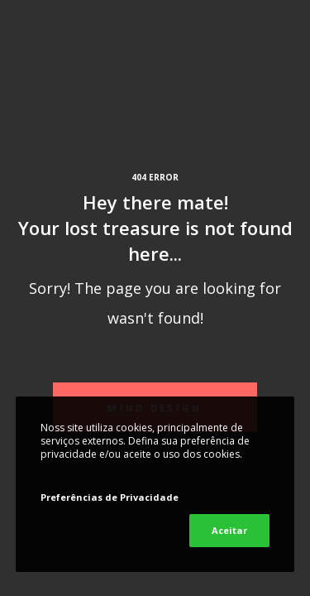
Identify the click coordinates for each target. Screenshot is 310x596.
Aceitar (229, 530)
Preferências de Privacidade (110, 497)
